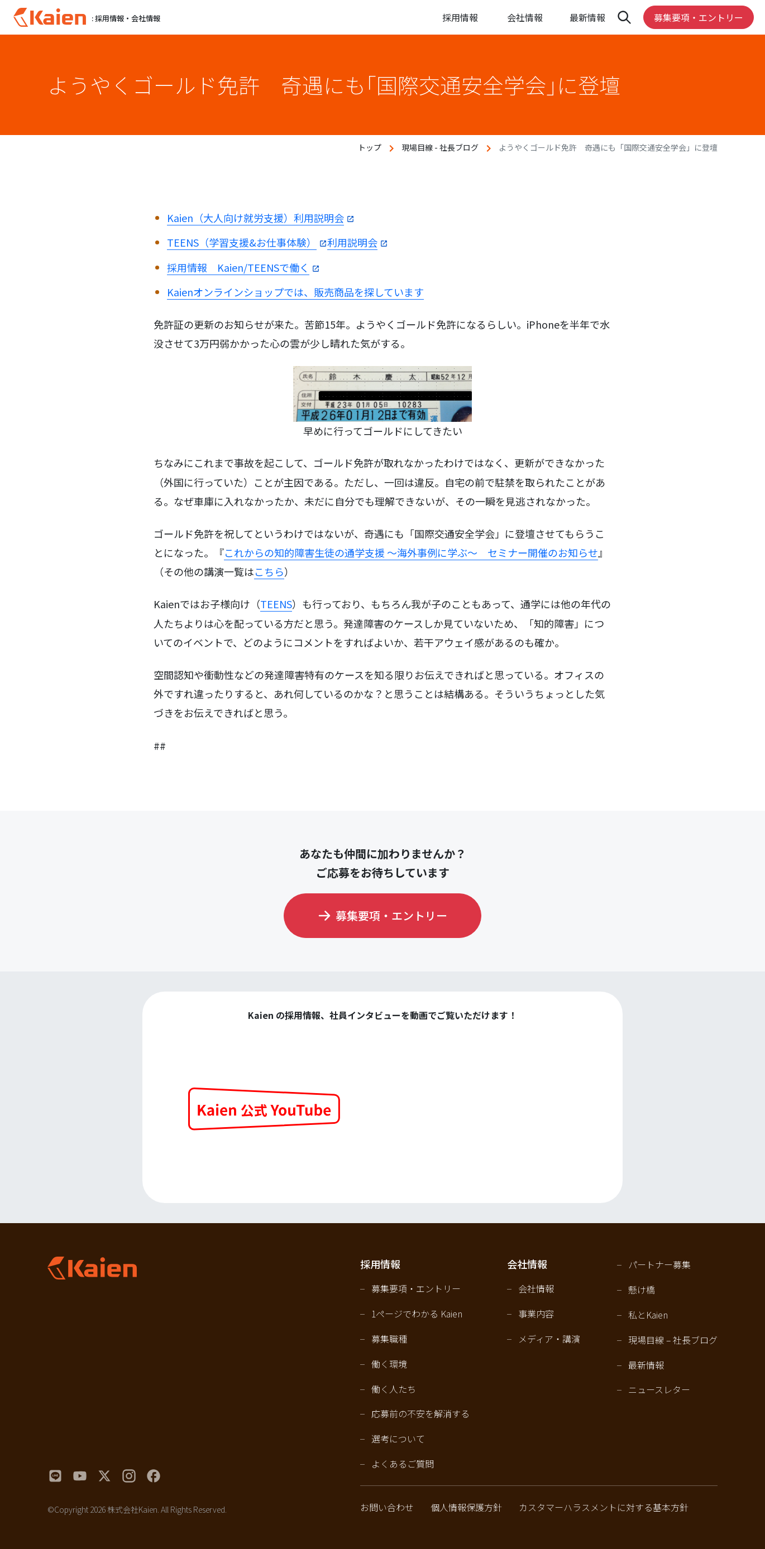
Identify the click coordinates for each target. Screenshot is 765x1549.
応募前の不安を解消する (420, 1413)
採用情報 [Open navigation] (460, 17)
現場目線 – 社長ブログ (673, 1339)
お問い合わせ (387, 1507)
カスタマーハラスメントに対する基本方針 (603, 1507)
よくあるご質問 (402, 1463)
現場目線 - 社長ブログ (440, 147)
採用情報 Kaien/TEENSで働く (238, 267)
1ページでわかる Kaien (416, 1313)
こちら (269, 571)
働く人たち (393, 1389)
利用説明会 (352, 242)
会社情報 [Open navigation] (525, 17)
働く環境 (389, 1363)
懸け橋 (641, 1289)
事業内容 (536, 1313)
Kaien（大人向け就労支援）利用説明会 (255, 217)
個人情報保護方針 (466, 1507)
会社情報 (536, 1288)
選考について (398, 1438)
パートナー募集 (659, 1264)
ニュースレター (659, 1389)
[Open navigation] (624, 17)
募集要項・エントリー (698, 17)
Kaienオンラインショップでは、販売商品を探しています (295, 292)
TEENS (276, 603)
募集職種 (389, 1338)
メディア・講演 (549, 1338)
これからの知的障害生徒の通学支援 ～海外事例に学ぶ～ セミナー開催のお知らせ (411, 552)
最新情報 (587, 17)
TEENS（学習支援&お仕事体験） (242, 242)
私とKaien (648, 1314)
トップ (369, 147)
